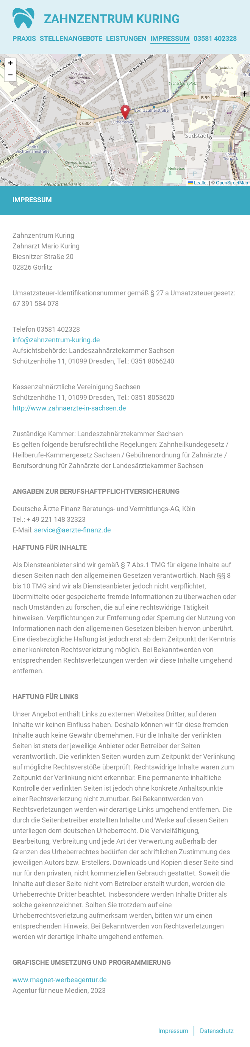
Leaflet (198, 183)
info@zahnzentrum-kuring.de (56, 340)
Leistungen (126, 38)
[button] (125, 112)
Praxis (24, 38)
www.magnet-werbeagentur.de (59, 980)
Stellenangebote (71, 38)
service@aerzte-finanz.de (72, 530)
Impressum (170, 38)
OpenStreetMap (232, 183)
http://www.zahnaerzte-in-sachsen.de (69, 408)
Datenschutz (217, 1031)
